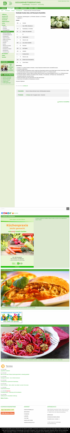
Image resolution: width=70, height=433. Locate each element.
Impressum (50, 414)
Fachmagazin (11, 8)
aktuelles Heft (5, 16)
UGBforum (4, 14)
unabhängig (26, 4)
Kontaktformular (28, 409)
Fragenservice (5, 81)
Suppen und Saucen (7, 39)
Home (2, 10)
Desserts (4, 42)
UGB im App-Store (28, 420)
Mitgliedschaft (24, 8)
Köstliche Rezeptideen (7, 270)
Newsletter (15, 213)
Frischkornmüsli (6, 51)
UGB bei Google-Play (28, 422)
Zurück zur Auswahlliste (63, 101)
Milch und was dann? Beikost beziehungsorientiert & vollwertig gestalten (15, 374)
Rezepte (13, 10)
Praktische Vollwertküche (8, 216)
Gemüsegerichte (19, 10)
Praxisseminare (6, 325)
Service (36, 8)
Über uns (31, 8)
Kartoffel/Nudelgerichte (7, 34)
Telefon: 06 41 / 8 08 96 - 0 (53, 419)
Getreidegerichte (6, 30)
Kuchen (4, 44)
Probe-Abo (5, 62)
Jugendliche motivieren (5, 370)
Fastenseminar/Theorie (5, 388)
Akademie (4, 8)
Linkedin (26, 416)
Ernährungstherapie (7, 82)
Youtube (26, 418)
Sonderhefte (4, 19)
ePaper (3, 55)
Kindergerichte (6, 36)
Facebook (26, 414)
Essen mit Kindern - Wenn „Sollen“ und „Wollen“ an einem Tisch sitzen (15, 385)
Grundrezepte (5, 47)
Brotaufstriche (5, 50)
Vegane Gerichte (6, 37)
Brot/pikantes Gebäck (7, 48)
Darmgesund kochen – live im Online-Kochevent (10, 377)
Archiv (3, 23)
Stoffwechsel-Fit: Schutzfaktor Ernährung (9, 395)
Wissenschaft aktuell (7, 78)
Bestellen (4, 57)
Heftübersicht (5, 18)
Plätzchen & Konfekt (7, 45)
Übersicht (5, 26)
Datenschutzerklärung (53, 417)
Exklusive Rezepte (6, 79)
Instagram (26, 411)
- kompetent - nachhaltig (37, 4)
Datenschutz (64, 1)
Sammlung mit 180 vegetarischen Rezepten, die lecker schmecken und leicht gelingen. (18, 307)
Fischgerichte (5, 40)
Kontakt (59, 1)
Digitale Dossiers (5, 21)
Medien (17, 8)
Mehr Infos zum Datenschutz (60, 431)
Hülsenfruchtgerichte (7, 33)
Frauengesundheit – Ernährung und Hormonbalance (11, 392)
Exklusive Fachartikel (7, 77)
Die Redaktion (5, 53)
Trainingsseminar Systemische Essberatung (9, 381)
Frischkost (5, 28)
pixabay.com (25, 85)
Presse (68, 1)
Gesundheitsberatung (28, 2)
